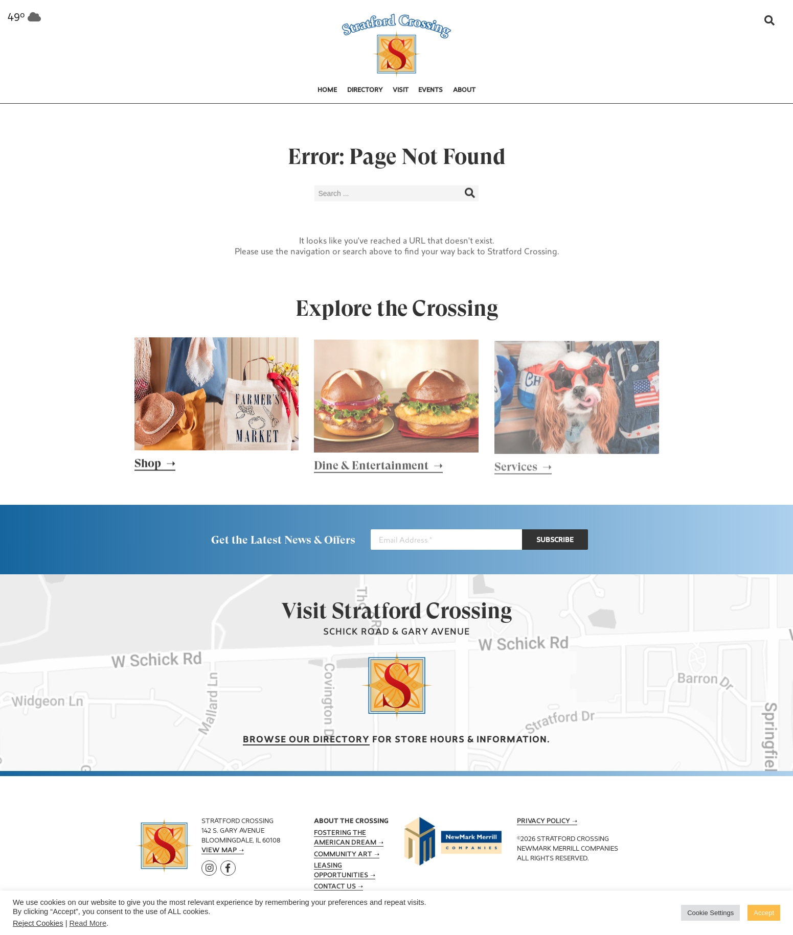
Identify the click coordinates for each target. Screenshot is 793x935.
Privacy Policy (543, 822)
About (464, 90)
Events (430, 90)
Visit (401, 90)
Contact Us (335, 887)
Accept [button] (764, 913)
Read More (88, 923)
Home (327, 90)
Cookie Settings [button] (710, 913)
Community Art (343, 855)
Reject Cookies (38, 923)
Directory (365, 90)
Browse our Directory (306, 740)
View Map (219, 851)
